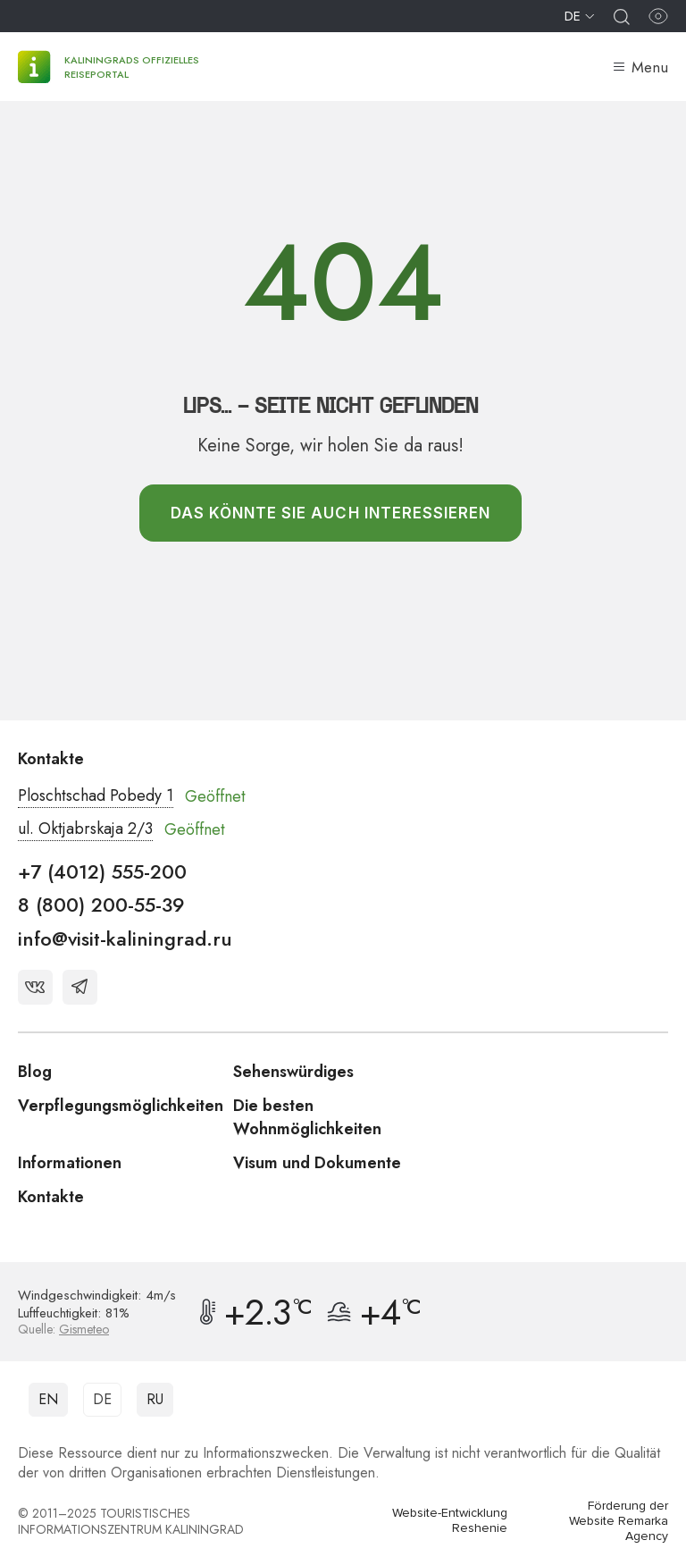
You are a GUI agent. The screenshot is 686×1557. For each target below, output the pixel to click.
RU (154, 1399)
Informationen (69, 1162)
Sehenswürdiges (293, 1071)
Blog (35, 1071)
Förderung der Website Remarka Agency (618, 1521)
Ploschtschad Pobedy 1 (95, 795)
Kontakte (51, 1196)
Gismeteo (84, 1329)
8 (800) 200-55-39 (101, 904)
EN (48, 1399)
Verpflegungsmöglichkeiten (120, 1105)
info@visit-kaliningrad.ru (125, 938)
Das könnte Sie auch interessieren (330, 513)
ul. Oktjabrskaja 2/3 (85, 828)
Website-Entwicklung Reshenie (449, 1521)
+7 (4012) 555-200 (102, 871)
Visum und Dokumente (317, 1162)
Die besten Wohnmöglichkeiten (307, 1117)
